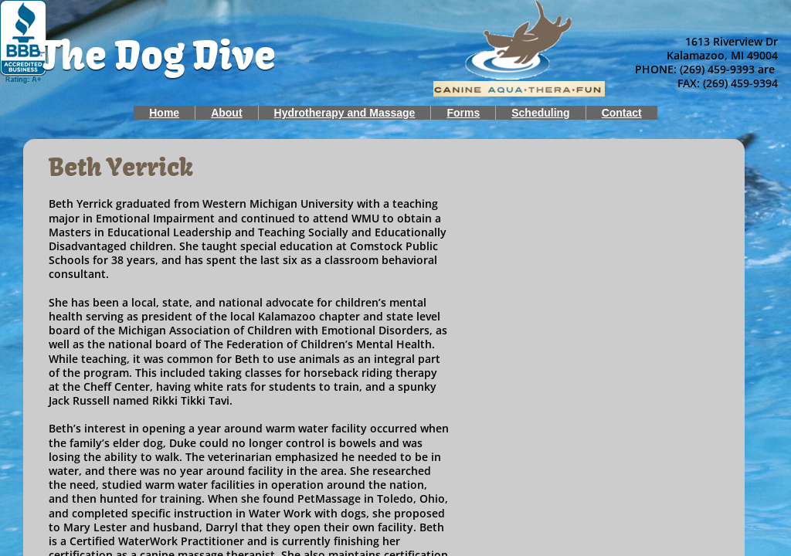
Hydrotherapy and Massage (345, 113)
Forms (463, 113)
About (226, 113)
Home (164, 113)
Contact (622, 113)
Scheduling (540, 113)
